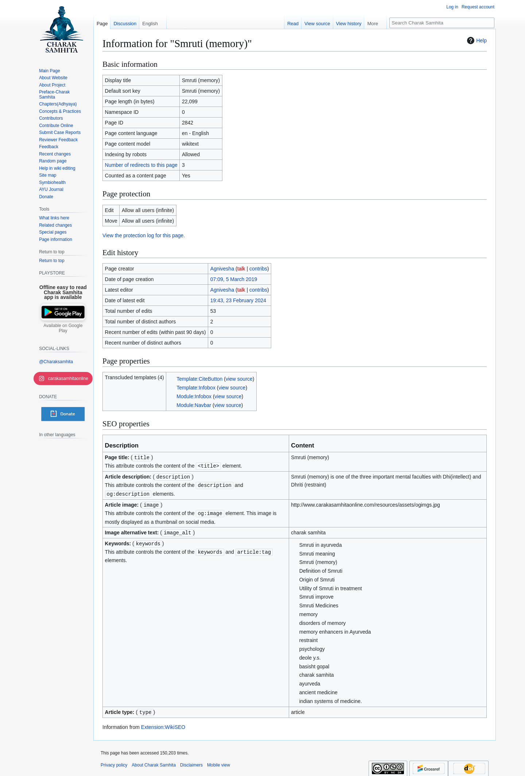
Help (476, 40)
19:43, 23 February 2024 (238, 300)
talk (241, 269)
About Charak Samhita (154, 761)
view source (239, 379)
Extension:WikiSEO (163, 724)
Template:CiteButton (199, 379)
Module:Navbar (193, 405)
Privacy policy (114, 761)
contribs (258, 269)
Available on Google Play (62, 328)
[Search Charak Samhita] (441, 23)
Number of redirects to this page (141, 165)
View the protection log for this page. (143, 235)
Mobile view (218, 761)
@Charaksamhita (56, 361)
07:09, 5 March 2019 (233, 279)
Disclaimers (191, 761)
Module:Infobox (193, 396)
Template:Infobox (195, 388)
